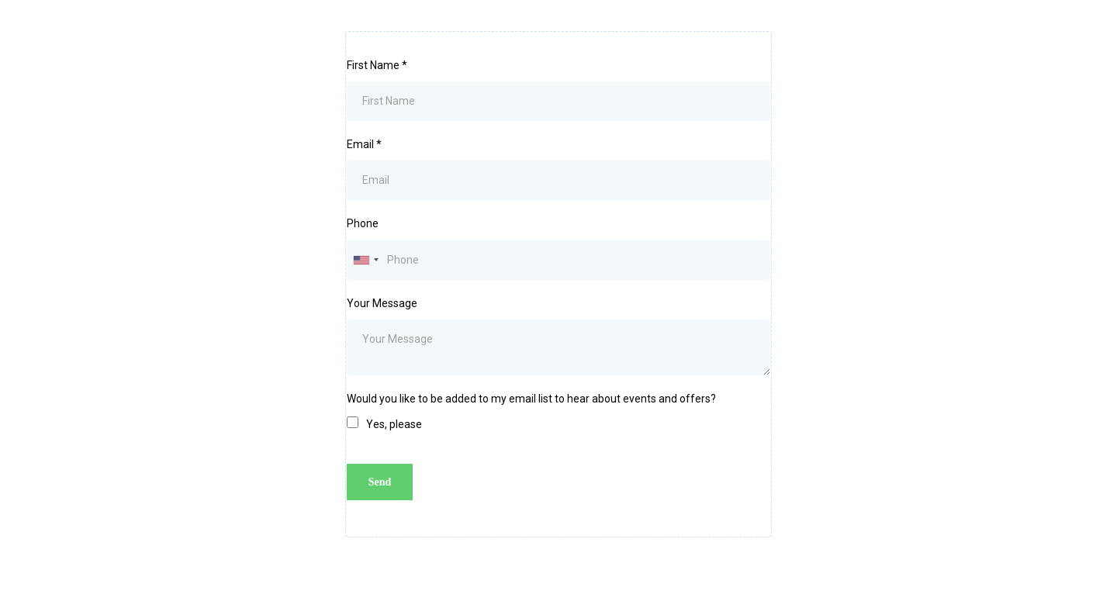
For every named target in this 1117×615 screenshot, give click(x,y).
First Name (377, 65)
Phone (363, 223)
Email (364, 144)
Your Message (382, 303)
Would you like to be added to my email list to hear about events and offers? (531, 398)
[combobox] (365, 260)
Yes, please (394, 424)
